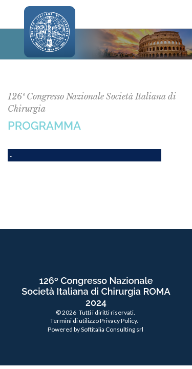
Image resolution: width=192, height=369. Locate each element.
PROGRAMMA (44, 125)
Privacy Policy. (119, 320)
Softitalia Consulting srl (112, 329)
